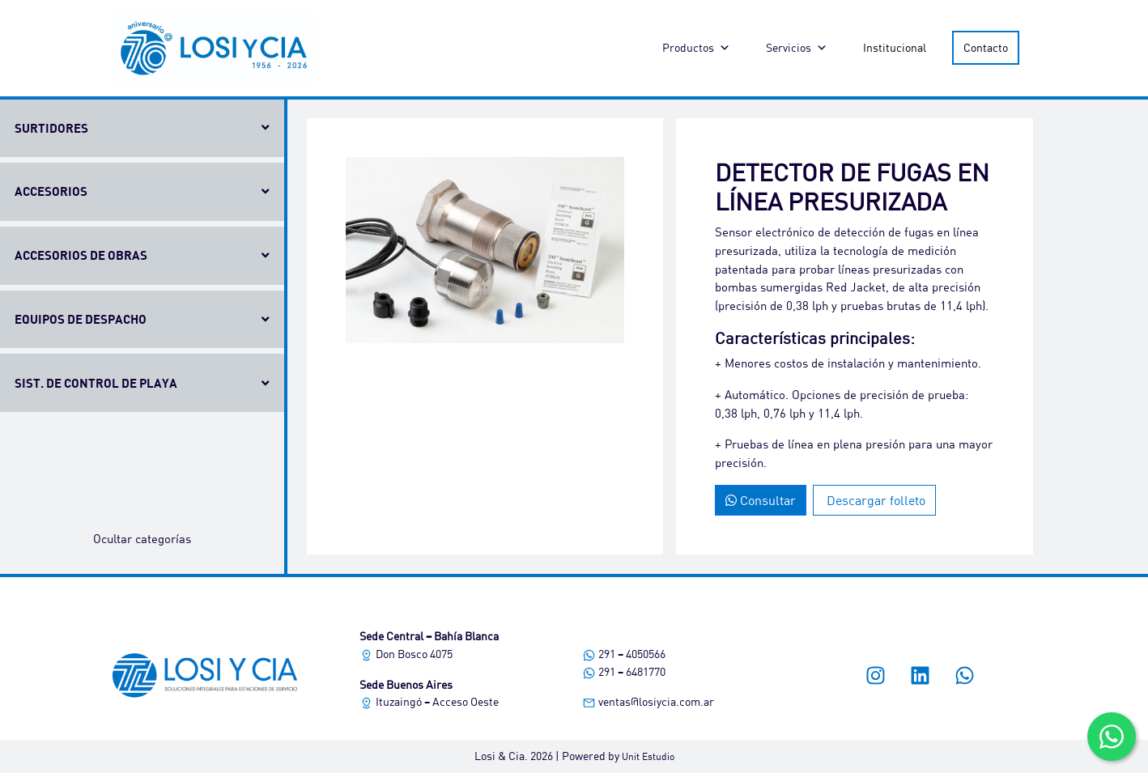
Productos (696, 47)
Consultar (760, 500)
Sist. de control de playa (96, 383)
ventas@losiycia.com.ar (648, 701)
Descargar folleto (874, 500)
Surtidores (51, 128)
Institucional (894, 47)
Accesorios (51, 191)
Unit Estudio (648, 756)
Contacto (985, 47)
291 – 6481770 (623, 671)
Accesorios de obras (81, 255)
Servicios (796, 47)
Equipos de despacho (81, 319)
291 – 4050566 (623, 653)
